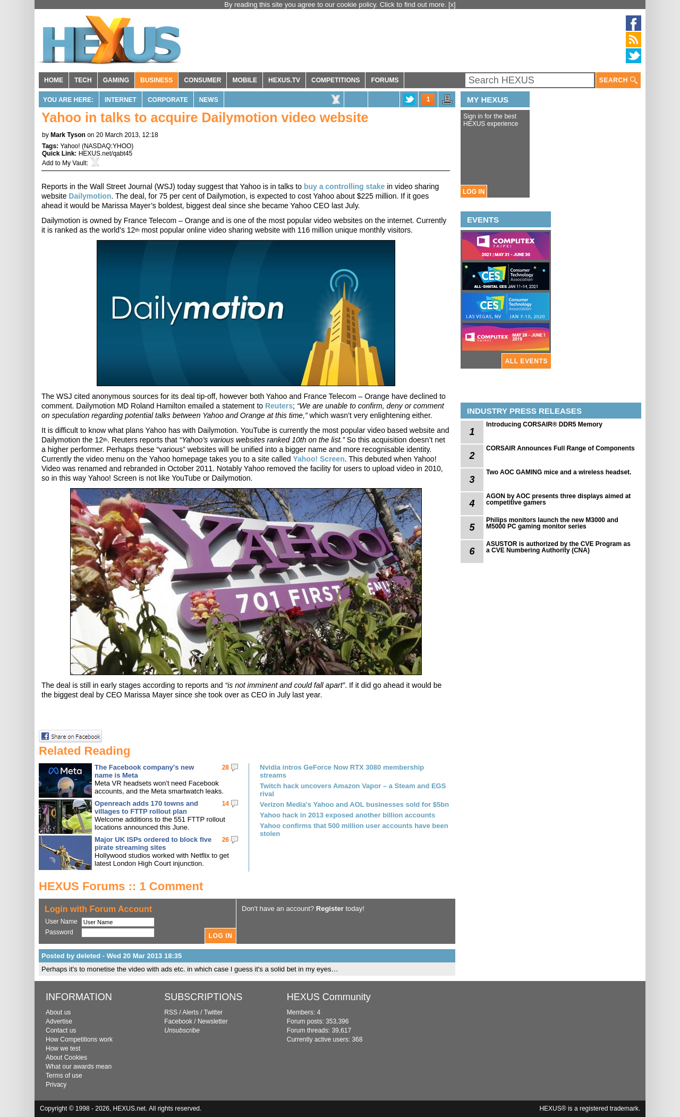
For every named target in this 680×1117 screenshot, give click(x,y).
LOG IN (473, 191)
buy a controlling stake (344, 186)
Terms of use (64, 1075)
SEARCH (618, 80)
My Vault (74, 163)
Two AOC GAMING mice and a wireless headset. (558, 472)
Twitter (213, 1012)
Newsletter (213, 1021)
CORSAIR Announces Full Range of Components (560, 448)
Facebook (178, 1021)
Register (330, 909)
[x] (452, 4)
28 (225, 767)
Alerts (190, 1012)
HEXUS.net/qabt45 (105, 153)
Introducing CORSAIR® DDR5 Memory (544, 424)
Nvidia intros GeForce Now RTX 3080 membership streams (342, 771)
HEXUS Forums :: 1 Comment (121, 886)
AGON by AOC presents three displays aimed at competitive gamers (558, 499)
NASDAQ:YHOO (107, 146)
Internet (121, 100)
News (208, 100)
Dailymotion (90, 196)
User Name (61, 921)
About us (58, 1012)
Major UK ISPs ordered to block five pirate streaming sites (153, 843)
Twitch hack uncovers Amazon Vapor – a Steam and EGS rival (353, 790)
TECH (83, 80)
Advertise (59, 1021)
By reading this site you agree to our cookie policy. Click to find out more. (336, 4)
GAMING (116, 80)
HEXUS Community (329, 997)
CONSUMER (202, 80)
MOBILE (244, 80)
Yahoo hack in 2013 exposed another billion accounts (347, 815)
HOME (53, 80)
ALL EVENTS (526, 361)
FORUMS (384, 80)
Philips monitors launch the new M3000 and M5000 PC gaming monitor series (552, 523)
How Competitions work (79, 1039)
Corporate (168, 100)
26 (225, 839)
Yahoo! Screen (318, 459)
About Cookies (66, 1057)
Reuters (279, 406)
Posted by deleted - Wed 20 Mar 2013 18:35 (111, 956)
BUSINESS (156, 80)
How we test (63, 1048)
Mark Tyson (68, 135)
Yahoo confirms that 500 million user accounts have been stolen (354, 830)
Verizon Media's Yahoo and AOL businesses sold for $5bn (354, 804)
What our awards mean (79, 1066)
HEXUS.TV (284, 80)
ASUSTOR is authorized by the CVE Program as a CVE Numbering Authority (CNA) (558, 547)
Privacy (56, 1084)
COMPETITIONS (335, 80)
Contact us (61, 1030)
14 (225, 803)
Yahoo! (70, 146)
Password (59, 932)
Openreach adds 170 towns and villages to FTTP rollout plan (146, 807)
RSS (170, 1012)
